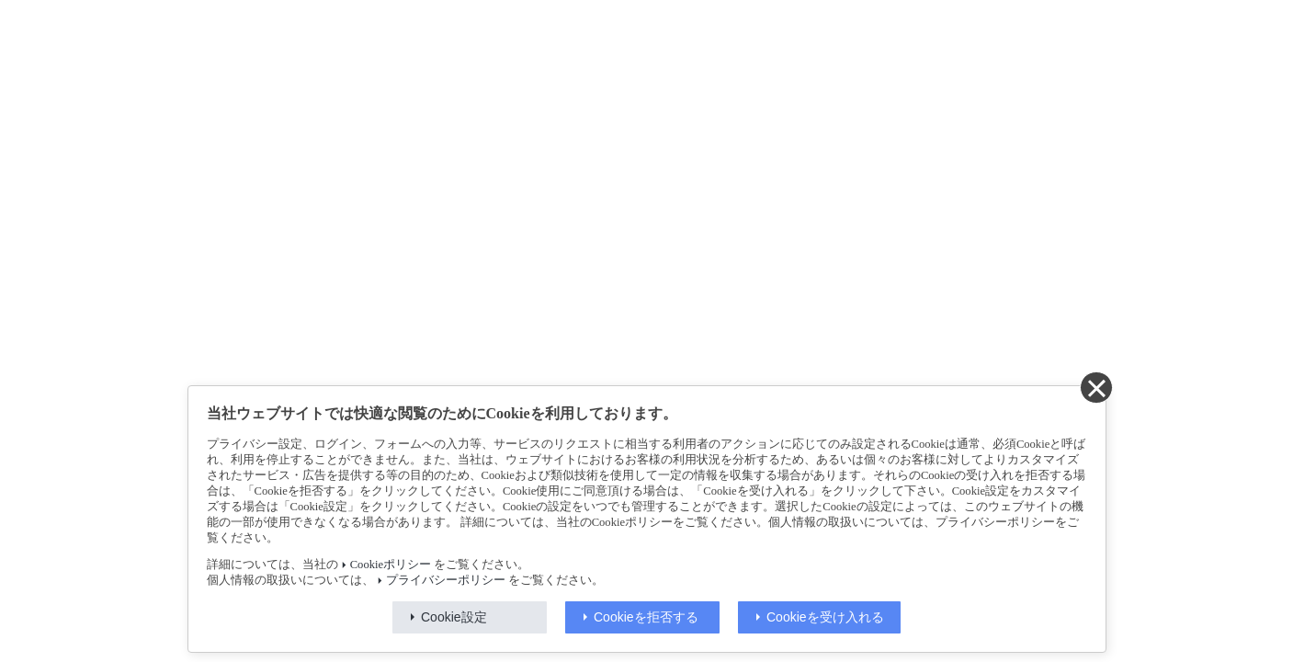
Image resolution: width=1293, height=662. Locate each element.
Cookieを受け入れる (825, 617)
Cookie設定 (454, 617)
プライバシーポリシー (445, 580)
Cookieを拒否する (646, 617)
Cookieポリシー (390, 564)
